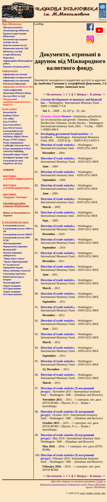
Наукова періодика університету (12, 254)
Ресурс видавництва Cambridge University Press (16, 144)
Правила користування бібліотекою (14, 35)
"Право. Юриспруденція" (16, 261)
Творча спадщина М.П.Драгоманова (12, 287)
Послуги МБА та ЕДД (14, 96)
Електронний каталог (14, 225)
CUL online (8, 118)
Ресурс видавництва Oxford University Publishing (17, 150)
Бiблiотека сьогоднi (12, 51)
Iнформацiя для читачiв (15, 74)
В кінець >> (97, 94)
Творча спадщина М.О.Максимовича (12, 293)
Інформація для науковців (16, 80)
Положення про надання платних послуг (15, 40)
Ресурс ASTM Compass (14, 139)
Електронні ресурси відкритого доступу (13, 162)
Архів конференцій (12, 90)
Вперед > (83, 94)
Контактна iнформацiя (14, 83)
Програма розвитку (13, 27)
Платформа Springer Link (15, 157)
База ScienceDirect (12, 125)
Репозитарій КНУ (12, 282)
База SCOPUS (10, 121)
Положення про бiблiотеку (16, 30)
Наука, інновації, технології (16, 270)
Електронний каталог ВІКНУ (18, 234)
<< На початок (52, 94)
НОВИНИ (8, 169)
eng (4, 19)
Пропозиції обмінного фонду (17, 93)
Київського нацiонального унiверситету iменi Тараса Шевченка (73, 484)
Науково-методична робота (16, 66)
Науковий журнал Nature (15, 154)
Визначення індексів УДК (16, 48)
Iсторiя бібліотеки (12, 54)
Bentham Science (11, 115)
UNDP (99, 481)
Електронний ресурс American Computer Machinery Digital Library (15, 134)
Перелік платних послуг (15, 45)
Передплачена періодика (15, 246)
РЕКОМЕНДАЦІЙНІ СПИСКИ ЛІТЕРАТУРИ (16, 205)
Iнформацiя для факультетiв (17, 77)
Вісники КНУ (10, 249)
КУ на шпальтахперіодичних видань (13, 266)
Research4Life (10, 112)
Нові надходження (12, 243)
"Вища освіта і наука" (14, 258)
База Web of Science (12, 128)
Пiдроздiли (8, 57)
